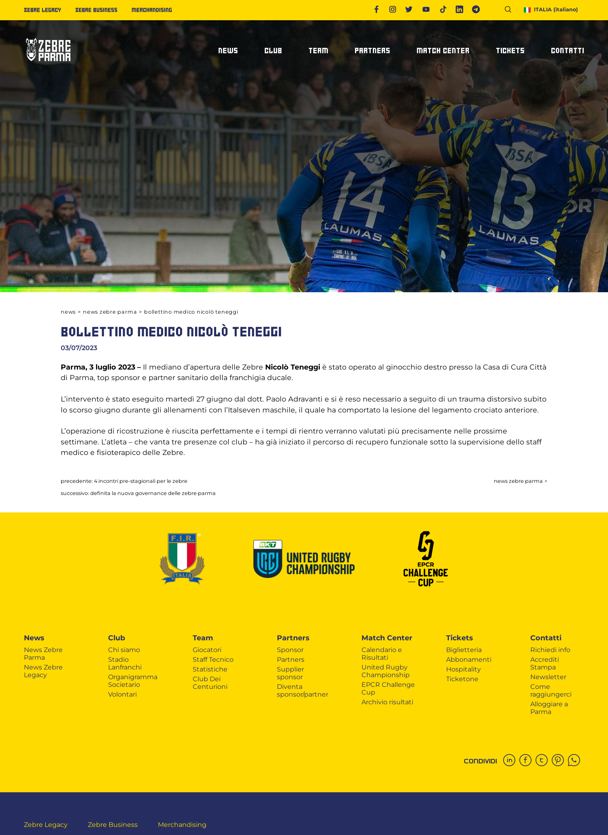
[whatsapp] (576, 761)
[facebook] (527, 761)
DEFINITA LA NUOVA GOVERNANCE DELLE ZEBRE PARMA (153, 493)
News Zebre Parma (110, 312)
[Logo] (48, 64)
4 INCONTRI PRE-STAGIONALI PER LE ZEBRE (140, 481)
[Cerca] (511, 10)
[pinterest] (560, 761)
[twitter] (544, 761)
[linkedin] (511, 761)
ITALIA (551, 9)
